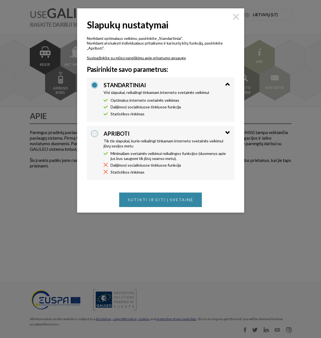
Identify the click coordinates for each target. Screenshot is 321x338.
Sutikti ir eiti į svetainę (160, 199)
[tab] (167, 88)
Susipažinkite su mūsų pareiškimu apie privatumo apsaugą (136, 57)
